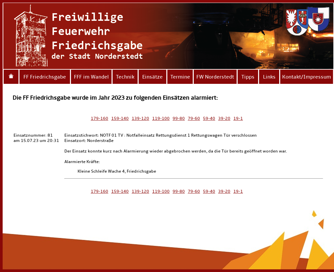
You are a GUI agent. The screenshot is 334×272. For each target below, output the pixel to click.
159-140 (120, 118)
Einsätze (152, 77)
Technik (125, 77)
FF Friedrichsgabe (44, 77)
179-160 (99, 118)
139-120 (140, 118)
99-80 (179, 118)
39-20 (224, 118)
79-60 (194, 118)
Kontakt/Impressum (306, 77)
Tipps (247, 77)
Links (269, 77)
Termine (180, 77)
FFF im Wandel (91, 77)
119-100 (161, 118)
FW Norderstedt (215, 77)
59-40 (209, 118)
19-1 (238, 118)
